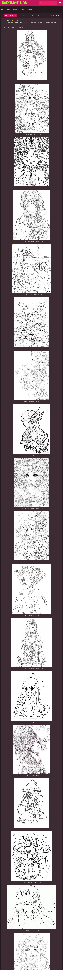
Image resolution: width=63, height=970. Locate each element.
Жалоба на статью (10, 15)
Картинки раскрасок (15, 20)
